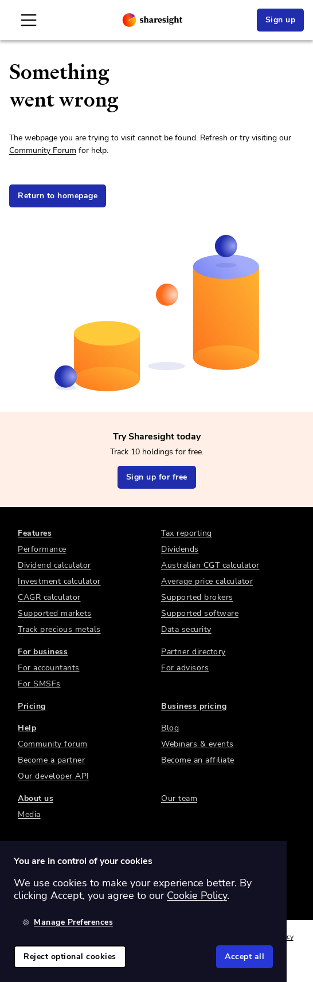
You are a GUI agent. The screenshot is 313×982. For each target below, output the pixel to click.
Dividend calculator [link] (54, 565)
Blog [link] (170, 727)
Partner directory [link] (193, 651)
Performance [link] (42, 549)
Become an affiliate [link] (197, 760)
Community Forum (42, 150)
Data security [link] (186, 629)
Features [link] (35, 533)
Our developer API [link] (53, 776)
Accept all (244, 956)
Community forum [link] (53, 744)
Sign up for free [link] (156, 477)
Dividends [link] (180, 549)
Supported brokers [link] (197, 597)
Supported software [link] (199, 613)
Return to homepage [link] (57, 195)
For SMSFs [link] (39, 683)
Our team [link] (179, 798)
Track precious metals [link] (59, 629)
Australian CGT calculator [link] (210, 565)
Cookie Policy (197, 895)
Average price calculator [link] (207, 581)
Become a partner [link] (51, 760)
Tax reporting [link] (186, 533)
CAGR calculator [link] (49, 597)
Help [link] (27, 727)
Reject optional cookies (70, 956)
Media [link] (29, 814)
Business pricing (193, 706)
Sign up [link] (280, 19)
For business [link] (43, 651)
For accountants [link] (49, 667)
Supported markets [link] (55, 613)
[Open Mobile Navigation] (28, 20)
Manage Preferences (67, 922)
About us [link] (35, 798)
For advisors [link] (185, 667)
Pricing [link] (32, 706)
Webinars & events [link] (197, 744)
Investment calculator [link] (59, 581)
